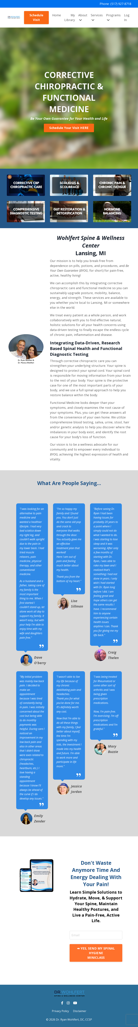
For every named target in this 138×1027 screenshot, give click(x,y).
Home (56, 15)
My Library (69, 17)
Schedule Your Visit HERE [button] (69, 128)
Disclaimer (79, 1011)
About (82, 17)
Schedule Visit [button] (36, 17)
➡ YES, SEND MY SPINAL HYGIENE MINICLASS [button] (96, 953)
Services (97, 17)
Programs (113, 17)
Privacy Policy (60, 1011)
